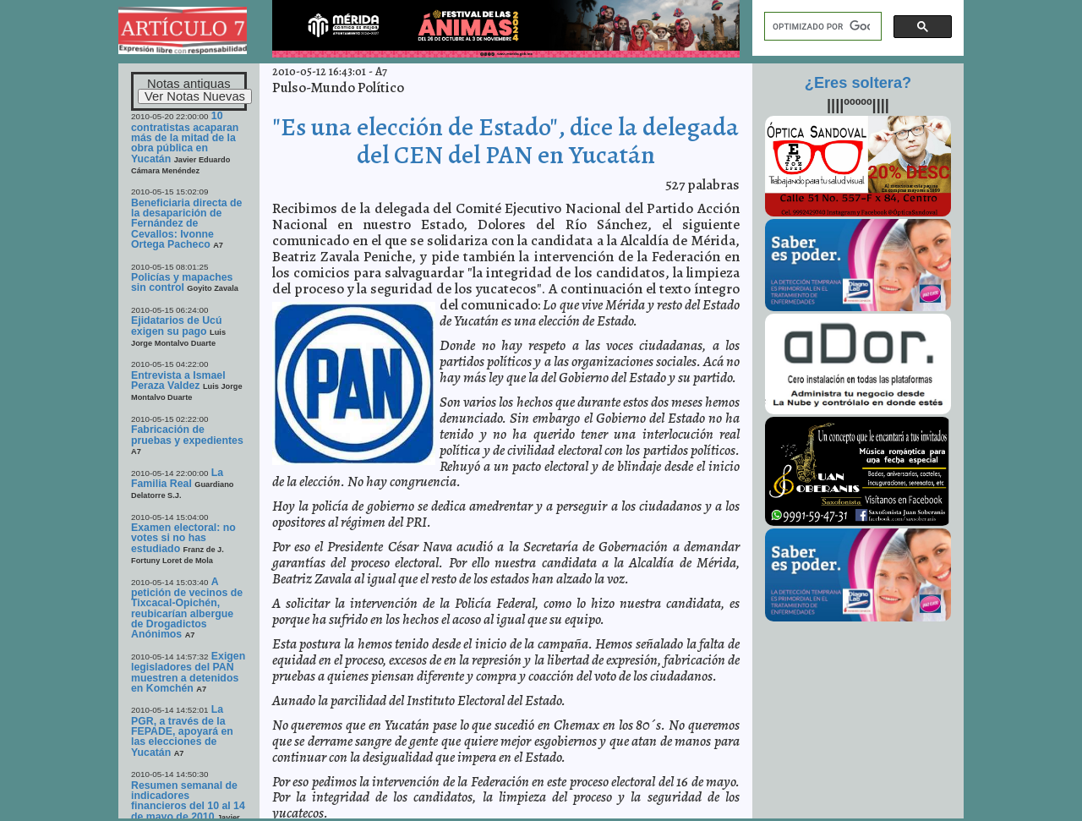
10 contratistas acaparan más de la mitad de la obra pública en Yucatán (184, 137)
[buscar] (821, 26)
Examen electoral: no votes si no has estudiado (183, 538)
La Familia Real (177, 478)
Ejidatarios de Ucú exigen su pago (176, 326)
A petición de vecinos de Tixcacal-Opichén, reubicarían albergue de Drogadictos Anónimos (187, 608)
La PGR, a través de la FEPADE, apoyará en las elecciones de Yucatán (182, 730)
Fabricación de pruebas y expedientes (187, 435)
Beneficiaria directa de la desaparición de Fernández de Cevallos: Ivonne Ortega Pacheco (186, 223)
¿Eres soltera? (858, 82)
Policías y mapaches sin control (181, 282)
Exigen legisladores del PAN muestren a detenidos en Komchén (188, 672)
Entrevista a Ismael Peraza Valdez (178, 380)
